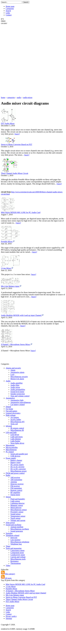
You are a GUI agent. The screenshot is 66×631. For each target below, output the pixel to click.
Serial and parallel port (19, 454)
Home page (10, 6)
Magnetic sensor (16, 505)
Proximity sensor (16, 512)
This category (8, 574)
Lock (12, 374)
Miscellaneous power (18, 471)
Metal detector (15, 508)
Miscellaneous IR (17, 430)
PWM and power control (15, 473)
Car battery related (17, 404)
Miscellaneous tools (18, 559)
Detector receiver (17, 484)
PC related (10, 452)
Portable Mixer (8, 242)
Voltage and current (17, 520)
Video (8, 565)
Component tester (17, 553)
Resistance (14, 561)
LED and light (11, 432)
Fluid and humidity (17, 499)
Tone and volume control (19, 396)
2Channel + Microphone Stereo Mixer (16, 344)
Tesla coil (14, 424)
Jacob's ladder (15, 420)
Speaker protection (17, 394)
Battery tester (15, 462)
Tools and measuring (13, 548)
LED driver (14, 435)
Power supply (11, 458)
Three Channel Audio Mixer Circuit (14, 173)
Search (8, 11)
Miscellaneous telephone (19, 542)
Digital (8, 407)
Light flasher (15, 441)
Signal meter (15, 495)
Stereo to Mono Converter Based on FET (16, 144)
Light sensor (15, 501)
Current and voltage (18, 557)
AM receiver (15, 477)
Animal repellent (16, 527)
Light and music (16, 437)
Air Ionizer (14, 417)
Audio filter (14, 385)
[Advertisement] (10, 60)
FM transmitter (16, 488)
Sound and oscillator (13, 525)
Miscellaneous (11, 450)
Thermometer (15, 563)
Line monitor (15, 540)
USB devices (15, 456)
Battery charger (16, 460)
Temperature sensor (17, 516)
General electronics (13, 413)
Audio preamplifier (17, 389)
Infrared (9, 426)
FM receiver (15, 486)
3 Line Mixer (7, 268)
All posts (6, 578)
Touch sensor (15, 518)
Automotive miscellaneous (20, 402)
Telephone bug (16, 544)
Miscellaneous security (19, 377)
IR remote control (17, 428)
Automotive (10, 398)
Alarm (12, 370)
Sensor (8, 497)
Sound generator (16, 531)
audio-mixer (27, 97)
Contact (9, 15)
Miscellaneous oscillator (19, 529)
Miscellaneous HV (17, 422)
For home (9, 409)
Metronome (10, 445)
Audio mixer (15, 387)
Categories (10, 9)
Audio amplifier (16, 383)
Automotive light (17, 400)
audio (19, 97)
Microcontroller (12, 447)
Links (8, 13)
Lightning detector (17, 503)
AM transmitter (16, 480)
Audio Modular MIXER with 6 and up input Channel (22, 315)
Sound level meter (17, 392)
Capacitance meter (17, 550)
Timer (8, 546)
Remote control (16, 490)
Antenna (13, 482)
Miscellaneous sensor (18, 510)
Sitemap (9, 618)
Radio (8, 475)
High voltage (11, 415)
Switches (9, 533)
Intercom (13, 538)
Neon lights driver (17, 443)
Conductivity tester (17, 555)
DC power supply (17, 465)
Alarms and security (13, 368)
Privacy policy (11, 616)
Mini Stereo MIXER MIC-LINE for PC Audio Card (20, 212)
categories (11, 97)
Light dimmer (15, 439)
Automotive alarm (17, 372)
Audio (8, 381)
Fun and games (11, 411)
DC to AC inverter (17, 467)
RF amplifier (15, 492)
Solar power (10, 523)
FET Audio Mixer (7, 123)
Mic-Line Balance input (11, 286)
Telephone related (12, 535)
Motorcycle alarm (17, 379)
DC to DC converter (18, 469)
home (3, 97)
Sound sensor (15, 514)
